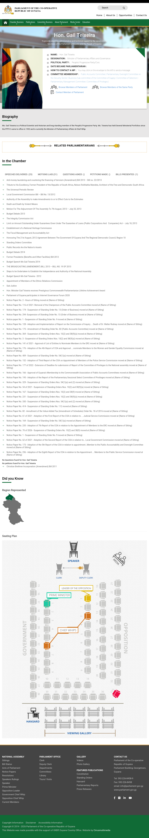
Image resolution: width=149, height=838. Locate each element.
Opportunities (125, 15)
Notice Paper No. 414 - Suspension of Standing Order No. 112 (34, 406)
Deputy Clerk (45, 764)
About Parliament (61, 22)
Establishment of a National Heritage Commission (29, 228)
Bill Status (7, 764)
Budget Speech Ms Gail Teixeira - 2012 (24, 276)
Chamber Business (17, 22)
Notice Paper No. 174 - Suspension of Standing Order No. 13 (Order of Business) (43, 310)
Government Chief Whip (13, 794)
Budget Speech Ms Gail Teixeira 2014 (23, 262)
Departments (45, 768)
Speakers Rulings (10, 779)
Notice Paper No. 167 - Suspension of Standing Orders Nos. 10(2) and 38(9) (41, 392)
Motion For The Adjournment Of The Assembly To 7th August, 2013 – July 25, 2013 (44, 209)
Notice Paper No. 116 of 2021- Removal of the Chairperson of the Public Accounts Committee (49, 305)
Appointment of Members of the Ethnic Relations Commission (35, 281)
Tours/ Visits (45, 779)
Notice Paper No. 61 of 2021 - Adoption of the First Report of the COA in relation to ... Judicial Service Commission (58, 416)
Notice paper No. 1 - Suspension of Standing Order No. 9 (32, 319)
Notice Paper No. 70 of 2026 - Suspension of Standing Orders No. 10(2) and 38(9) (43, 430)
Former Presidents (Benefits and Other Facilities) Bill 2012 (33, 257)
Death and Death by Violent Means (22, 204)
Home (99, 15)
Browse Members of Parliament (73, 87)
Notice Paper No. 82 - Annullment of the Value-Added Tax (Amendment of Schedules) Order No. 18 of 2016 (55, 411)
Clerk (41, 760)
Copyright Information (12, 822)
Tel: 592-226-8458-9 (123, 778)
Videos (80, 760)
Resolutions (8, 775)
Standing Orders (84, 777)
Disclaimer (31, 822)
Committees (45, 771)
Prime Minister (9, 787)
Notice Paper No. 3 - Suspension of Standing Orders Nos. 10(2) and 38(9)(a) (41, 338)
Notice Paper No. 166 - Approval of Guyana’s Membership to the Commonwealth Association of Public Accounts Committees (63, 373)
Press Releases (84, 789)
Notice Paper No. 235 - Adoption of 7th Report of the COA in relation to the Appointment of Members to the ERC (57, 425)
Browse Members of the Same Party (116, 87)
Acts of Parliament (11, 768)
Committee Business (45, 22)
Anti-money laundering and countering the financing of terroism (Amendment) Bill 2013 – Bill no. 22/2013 (54, 180)
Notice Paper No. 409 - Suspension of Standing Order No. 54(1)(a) (36, 356)
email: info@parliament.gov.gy (128, 786)
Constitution (82, 774)
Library (42, 775)
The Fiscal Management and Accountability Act (28, 233)
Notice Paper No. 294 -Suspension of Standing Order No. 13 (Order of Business (42, 314)
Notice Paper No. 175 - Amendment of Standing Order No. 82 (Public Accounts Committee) (48, 329)
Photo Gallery (83, 764)
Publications (30, 22)
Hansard (81, 781)
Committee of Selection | (127, 78)
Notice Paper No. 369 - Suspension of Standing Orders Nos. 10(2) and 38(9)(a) (42, 334)
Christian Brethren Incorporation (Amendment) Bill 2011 (32, 466)
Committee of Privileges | (98, 82)
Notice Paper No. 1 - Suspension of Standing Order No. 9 (32, 435)
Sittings (5, 760)
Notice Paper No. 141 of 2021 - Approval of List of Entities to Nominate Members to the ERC (48, 343)
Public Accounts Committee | (93, 74)
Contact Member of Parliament (70, 92)
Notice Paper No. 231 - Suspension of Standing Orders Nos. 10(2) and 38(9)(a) (42, 397)
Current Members (10, 802)
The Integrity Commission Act (20, 218)
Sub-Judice (12, 286)
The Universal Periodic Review (20, 190)
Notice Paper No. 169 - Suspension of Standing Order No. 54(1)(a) (36, 421)
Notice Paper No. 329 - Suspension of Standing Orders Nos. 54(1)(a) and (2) (41, 382)
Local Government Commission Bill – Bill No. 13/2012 (31, 194)
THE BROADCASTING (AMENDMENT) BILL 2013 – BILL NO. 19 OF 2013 (39, 266)
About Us (110, 15)
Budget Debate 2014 (16, 252)
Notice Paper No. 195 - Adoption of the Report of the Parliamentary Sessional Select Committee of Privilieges (56, 377)
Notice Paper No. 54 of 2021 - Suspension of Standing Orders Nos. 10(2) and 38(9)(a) (45, 387)
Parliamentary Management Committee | (68, 82)
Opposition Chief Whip (13, 798)
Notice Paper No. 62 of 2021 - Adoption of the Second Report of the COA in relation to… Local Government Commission (60, 440)
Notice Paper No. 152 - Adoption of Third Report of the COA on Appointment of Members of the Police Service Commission (62, 360)
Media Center (75, 22)
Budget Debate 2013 (16, 214)
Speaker (6, 783)
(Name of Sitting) (56, 300)
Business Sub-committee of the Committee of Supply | (92, 78)
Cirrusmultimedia (102, 830)
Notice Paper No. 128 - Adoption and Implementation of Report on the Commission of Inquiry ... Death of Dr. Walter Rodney (62, 324)
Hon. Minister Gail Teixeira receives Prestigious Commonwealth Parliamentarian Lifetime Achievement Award (56, 290)
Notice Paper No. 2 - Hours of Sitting (23, 300)
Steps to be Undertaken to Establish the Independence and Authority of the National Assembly (49, 271)
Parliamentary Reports (87, 785)
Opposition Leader (11, 790)
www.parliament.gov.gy (125, 790)
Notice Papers (9, 771)
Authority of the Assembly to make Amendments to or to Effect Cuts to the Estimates (45, 199)
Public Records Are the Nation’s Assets (24, 247)
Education (86, 22)
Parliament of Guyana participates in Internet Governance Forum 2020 (38, 295)
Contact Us (141, 15)
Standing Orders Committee (19, 242)
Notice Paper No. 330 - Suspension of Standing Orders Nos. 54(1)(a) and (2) (41, 401)
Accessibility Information (50, 822)
